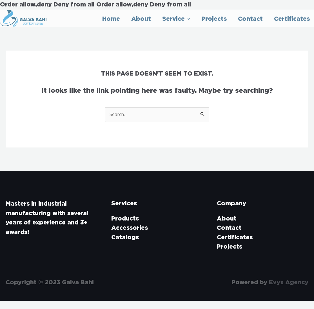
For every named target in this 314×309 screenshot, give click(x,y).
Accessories (129, 228)
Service (176, 19)
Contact (250, 19)
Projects (214, 19)
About (141, 19)
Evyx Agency (288, 282)
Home (111, 19)
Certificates (292, 19)
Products (125, 219)
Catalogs (125, 237)
